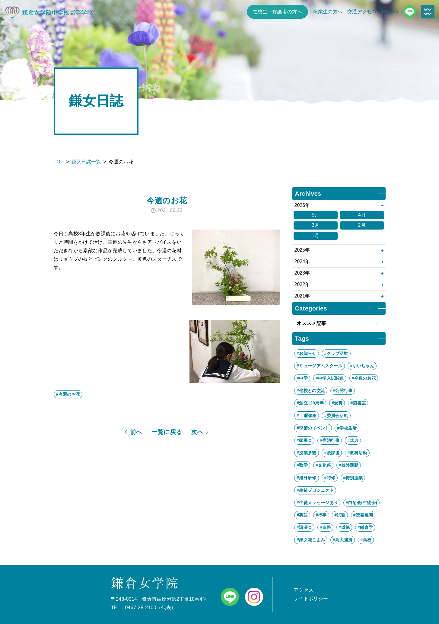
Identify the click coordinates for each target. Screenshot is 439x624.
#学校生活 (347, 428)
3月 (316, 225)
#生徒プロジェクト (315, 490)
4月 (362, 214)
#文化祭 (323, 465)
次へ (197, 432)
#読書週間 (363, 515)
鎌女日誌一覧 (86, 161)
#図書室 (358, 402)
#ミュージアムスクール (319, 365)
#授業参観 (306, 452)
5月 (316, 214)
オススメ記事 (339, 323)
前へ (136, 432)
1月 (316, 235)
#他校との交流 (311, 390)
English (390, 11)
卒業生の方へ (327, 11)
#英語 (302, 515)
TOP (59, 161)
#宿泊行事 (329, 440)
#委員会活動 (336, 415)
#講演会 (304, 527)
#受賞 (337, 402)
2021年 (302, 295)
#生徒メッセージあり (317, 502)
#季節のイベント (313, 428)
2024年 (302, 261)
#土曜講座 (306, 415)
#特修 (329, 477)
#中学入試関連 (330, 378)
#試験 (339, 515)
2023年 (302, 272)
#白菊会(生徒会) (361, 502)
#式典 (352, 440)
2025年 (302, 249)
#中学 (302, 378)
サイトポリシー (311, 598)
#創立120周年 (310, 402)
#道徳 (344, 527)
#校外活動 (348, 465)
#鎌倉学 (365, 527)
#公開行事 (342, 390)
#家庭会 (304, 440)
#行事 (321, 515)
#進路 (325, 527)
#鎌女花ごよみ (311, 539)
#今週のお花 (68, 394)
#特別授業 (353, 477)
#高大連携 (342, 539)
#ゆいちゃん (362, 365)
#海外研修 (306, 477)
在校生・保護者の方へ (277, 11)
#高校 (365, 539)
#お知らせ (306, 353)
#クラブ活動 (336, 353)
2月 (362, 225)
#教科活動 (357, 452)
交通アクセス (362, 11)
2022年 (302, 284)
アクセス (303, 590)
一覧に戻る (166, 432)
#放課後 (331, 452)
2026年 (302, 205)
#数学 (302, 465)
